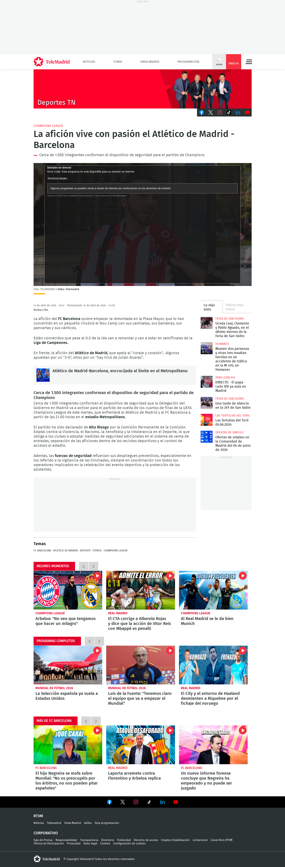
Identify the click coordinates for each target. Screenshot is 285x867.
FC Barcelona (42, 550)
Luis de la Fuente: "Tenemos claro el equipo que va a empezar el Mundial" (140, 665)
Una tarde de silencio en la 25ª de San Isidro (207, 403)
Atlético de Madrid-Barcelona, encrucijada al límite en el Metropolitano (43, 375)
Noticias (89, 61)
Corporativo (46, 833)
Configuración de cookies (129, 843)
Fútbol (97, 550)
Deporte (85, 550)
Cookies (105, 843)
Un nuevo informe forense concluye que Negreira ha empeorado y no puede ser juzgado (213, 744)
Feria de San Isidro (229, 318)
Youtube (247, 112)
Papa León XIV (225, 377)
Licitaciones (200, 840)
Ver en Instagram (136, 802)
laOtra (88, 823)
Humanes (222, 343)
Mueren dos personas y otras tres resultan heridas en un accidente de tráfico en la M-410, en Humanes (207, 348)
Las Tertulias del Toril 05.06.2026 (207, 420)
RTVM (38, 816)
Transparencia (89, 840)
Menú (248, 61)
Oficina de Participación (49, 843)
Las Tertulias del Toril (232, 415)
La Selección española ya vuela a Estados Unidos (68, 665)
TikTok (228, 112)
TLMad (117, 61)
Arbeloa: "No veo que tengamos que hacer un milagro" (68, 590)
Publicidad (124, 840)
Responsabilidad (66, 840)
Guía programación (107, 823)
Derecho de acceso (146, 840)
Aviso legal (90, 843)
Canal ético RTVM (221, 840)
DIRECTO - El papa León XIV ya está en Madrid (207, 382)
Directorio (107, 840)
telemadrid (47, 859)
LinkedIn (238, 112)
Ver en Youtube (176, 802)
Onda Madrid (149, 61)
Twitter (210, 112)
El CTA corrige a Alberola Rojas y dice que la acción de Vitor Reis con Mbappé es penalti (140, 590)
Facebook (201, 112)
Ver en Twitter (122, 803)
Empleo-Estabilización (175, 840)
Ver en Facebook (109, 803)
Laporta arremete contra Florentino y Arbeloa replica (140, 744)
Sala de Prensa (43, 840)
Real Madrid (117, 613)
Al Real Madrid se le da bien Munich (213, 590)
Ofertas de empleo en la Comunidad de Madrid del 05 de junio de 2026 (207, 437)
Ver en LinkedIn (162, 802)
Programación (188, 61)
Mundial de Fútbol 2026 (54, 688)
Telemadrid (54, 823)
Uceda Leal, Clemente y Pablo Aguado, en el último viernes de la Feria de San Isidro (207, 323)
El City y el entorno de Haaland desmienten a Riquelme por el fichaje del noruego (213, 665)
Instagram (219, 112)
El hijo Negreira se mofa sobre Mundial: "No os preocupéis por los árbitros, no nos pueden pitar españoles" (68, 744)
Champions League (48, 125)
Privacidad (73, 843)
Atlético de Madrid (65, 550)
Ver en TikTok (149, 803)
